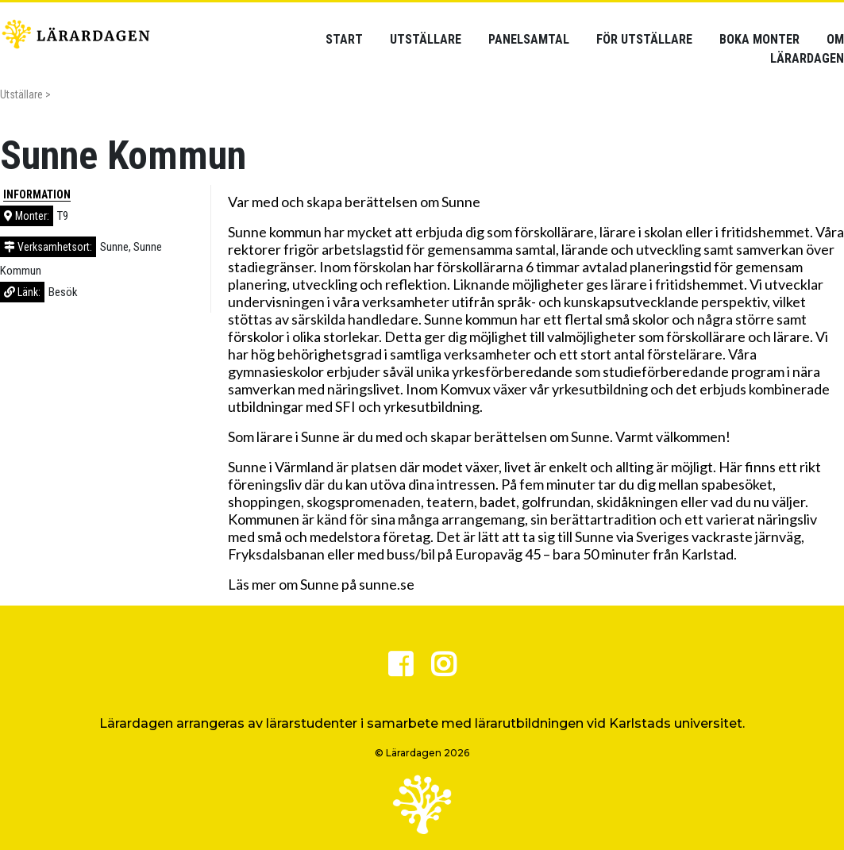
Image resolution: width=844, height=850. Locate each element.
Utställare (425, 39)
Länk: (22, 292)
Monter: (26, 216)
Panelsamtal (528, 39)
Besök (63, 292)
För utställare (644, 39)
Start (344, 39)
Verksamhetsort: (48, 246)
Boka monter (759, 39)
